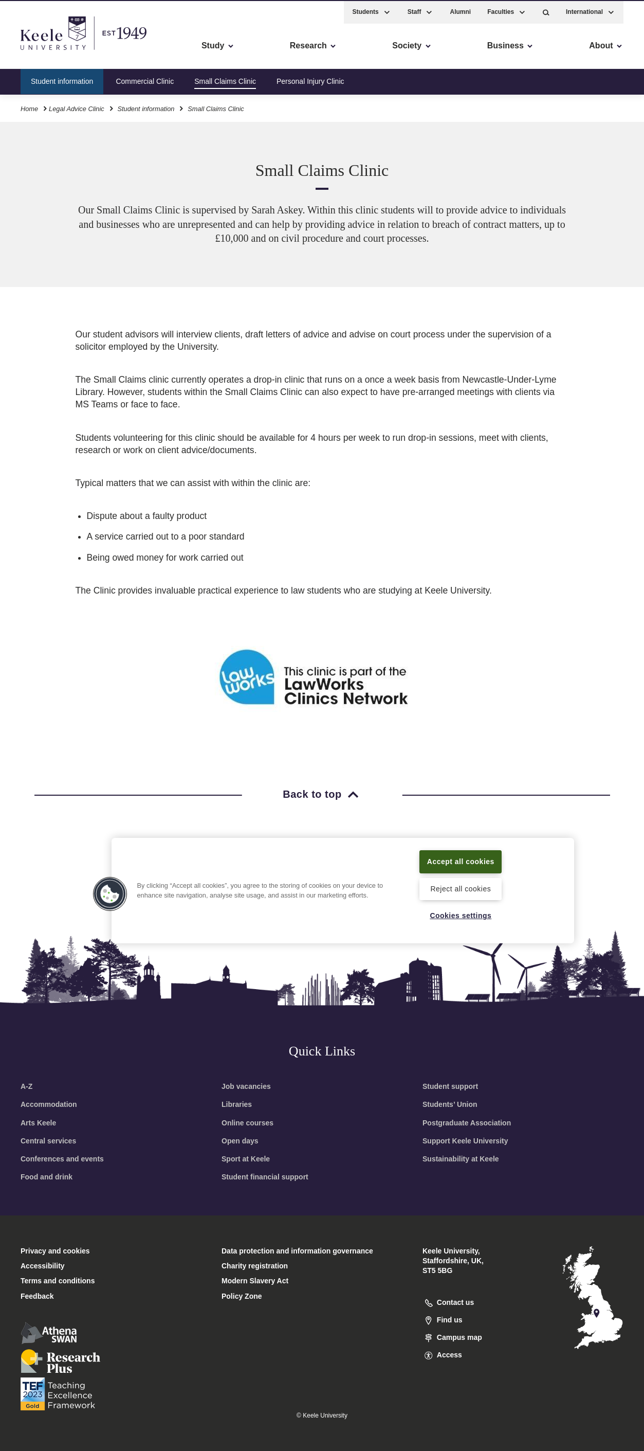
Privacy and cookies (55, 1251)
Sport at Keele (246, 1159)
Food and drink (46, 1177)
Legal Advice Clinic (76, 107)
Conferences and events (62, 1159)
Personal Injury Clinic (310, 79)
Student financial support (265, 1177)
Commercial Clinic (145, 79)
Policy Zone (242, 1296)
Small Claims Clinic (225, 79)
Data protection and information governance (297, 1251)
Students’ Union (449, 1104)
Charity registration (255, 1266)
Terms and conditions (58, 1281)
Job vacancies (246, 1086)
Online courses (247, 1123)
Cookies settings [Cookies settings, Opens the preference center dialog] (460, 915)
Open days (240, 1141)
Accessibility (38, 51)
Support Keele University (465, 1141)
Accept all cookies (460, 860)
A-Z (26, 1086)
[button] (546, 10)
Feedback (37, 1296)
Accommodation (49, 1104)
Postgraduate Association (466, 1123)
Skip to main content (54, 51)
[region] (343, 890)
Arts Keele (38, 1123)
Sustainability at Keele (460, 1159)
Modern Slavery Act (255, 1281)
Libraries (237, 1104)
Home (29, 107)
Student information (62, 79)
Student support (450, 1086)
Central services (48, 1141)
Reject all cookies (461, 888)
